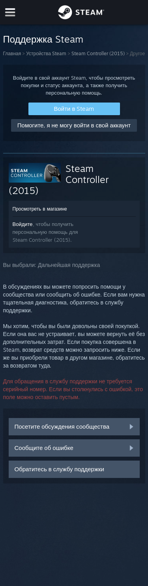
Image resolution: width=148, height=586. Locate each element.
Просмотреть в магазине (40, 209)
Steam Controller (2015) (98, 53)
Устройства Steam (46, 53)
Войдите (23, 224)
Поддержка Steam (43, 39)
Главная (12, 53)
